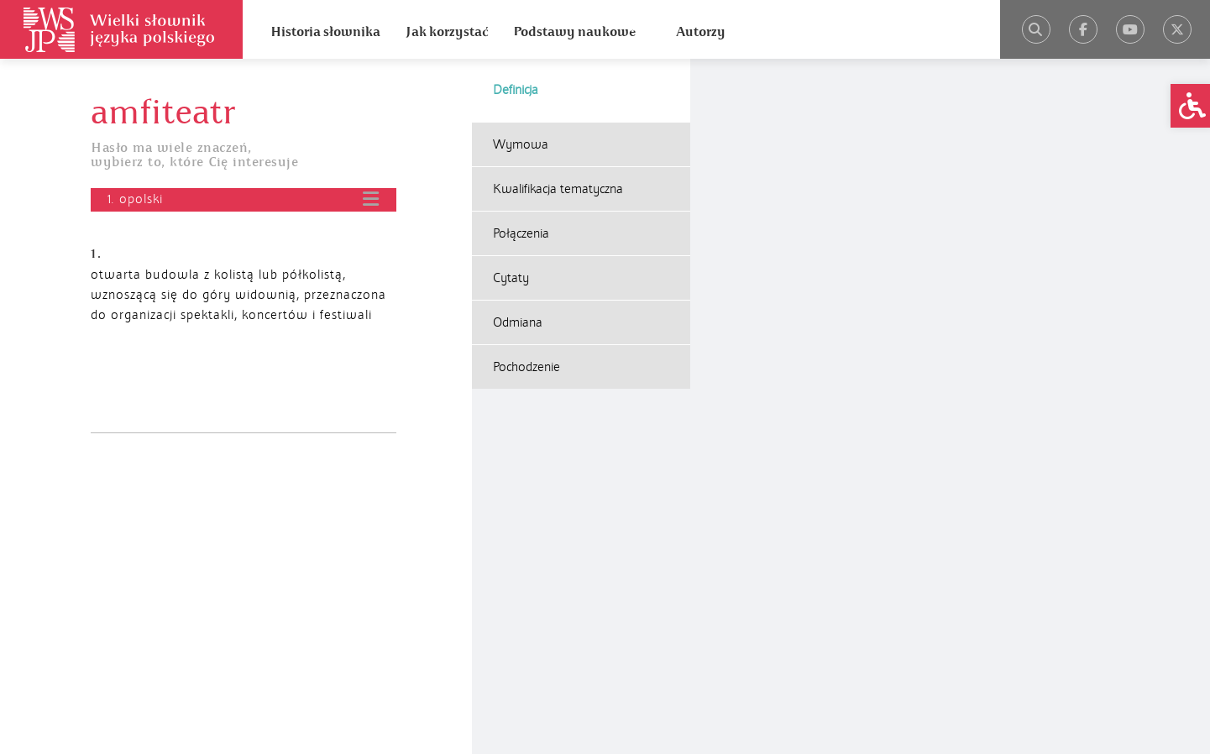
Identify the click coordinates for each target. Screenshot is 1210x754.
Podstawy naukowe (574, 32)
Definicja (515, 89)
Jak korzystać (447, 32)
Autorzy (700, 32)
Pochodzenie (526, 366)
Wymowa (520, 144)
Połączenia (521, 233)
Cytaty (511, 277)
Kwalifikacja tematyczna (558, 188)
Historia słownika (325, 32)
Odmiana (517, 322)
